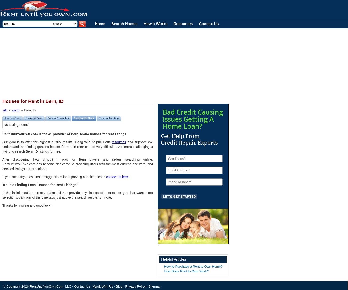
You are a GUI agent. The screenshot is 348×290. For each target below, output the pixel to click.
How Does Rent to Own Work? (186, 271)
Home (100, 24)
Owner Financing (58, 118)
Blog (119, 286)
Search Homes (124, 24)
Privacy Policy (135, 286)
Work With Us (103, 286)
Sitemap (154, 286)
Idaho (15, 110)
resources (119, 142)
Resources (183, 24)
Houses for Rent (84, 118)
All (4, 110)
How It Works (156, 24)
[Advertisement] (115, 64)
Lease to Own (33, 118)
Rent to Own (12, 118)
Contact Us (209, 24)
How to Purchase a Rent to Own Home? (193, 266)
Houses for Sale (109, 118)
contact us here (117, 177)
